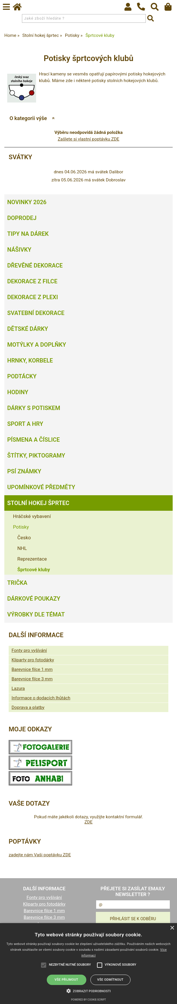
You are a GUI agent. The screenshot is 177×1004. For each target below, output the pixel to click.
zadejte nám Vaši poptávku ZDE (40, 854)
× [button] (172, 928)
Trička (17, 582)
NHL (22, 548)
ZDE (88, 822)
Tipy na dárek (28, 233)
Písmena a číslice (33, 439)
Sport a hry (25, 423)
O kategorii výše (28, 118)
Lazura (18, 688)
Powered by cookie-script (88, 999)
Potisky (21, 527)
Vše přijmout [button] (66, 980)
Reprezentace (32, 559)
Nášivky (19, 249)
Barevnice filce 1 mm (32, 669)
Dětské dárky (27, 328)
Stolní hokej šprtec (38, 503)
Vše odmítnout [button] (110, 980)
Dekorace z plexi (32, 297)
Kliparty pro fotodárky (33, 660)
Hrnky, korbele (30, 360)
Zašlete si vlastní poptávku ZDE (88, 139)
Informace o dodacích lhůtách (41, 698)
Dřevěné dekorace (35, 265)
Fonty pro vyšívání (29, 650)
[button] (88, 990)
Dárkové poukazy (33, 598)
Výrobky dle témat (36, 614)
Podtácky (21, 376)
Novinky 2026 (26, 202)
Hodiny (17, 392)
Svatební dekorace (35, 313)
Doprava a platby (28, 707)
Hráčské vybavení (32, 516)
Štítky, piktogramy (36, 455)
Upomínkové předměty (41, 487)
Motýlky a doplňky (36, 344)
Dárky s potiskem (33, 408)
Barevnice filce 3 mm (32, 679)
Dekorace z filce (32, 281)
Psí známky (24, 471)
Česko (24, 537)
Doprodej (21, 218)
